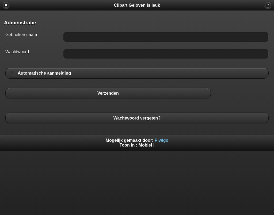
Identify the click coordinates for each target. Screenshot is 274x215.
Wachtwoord (17, 51)
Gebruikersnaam (21, 34)
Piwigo (162, 140)
